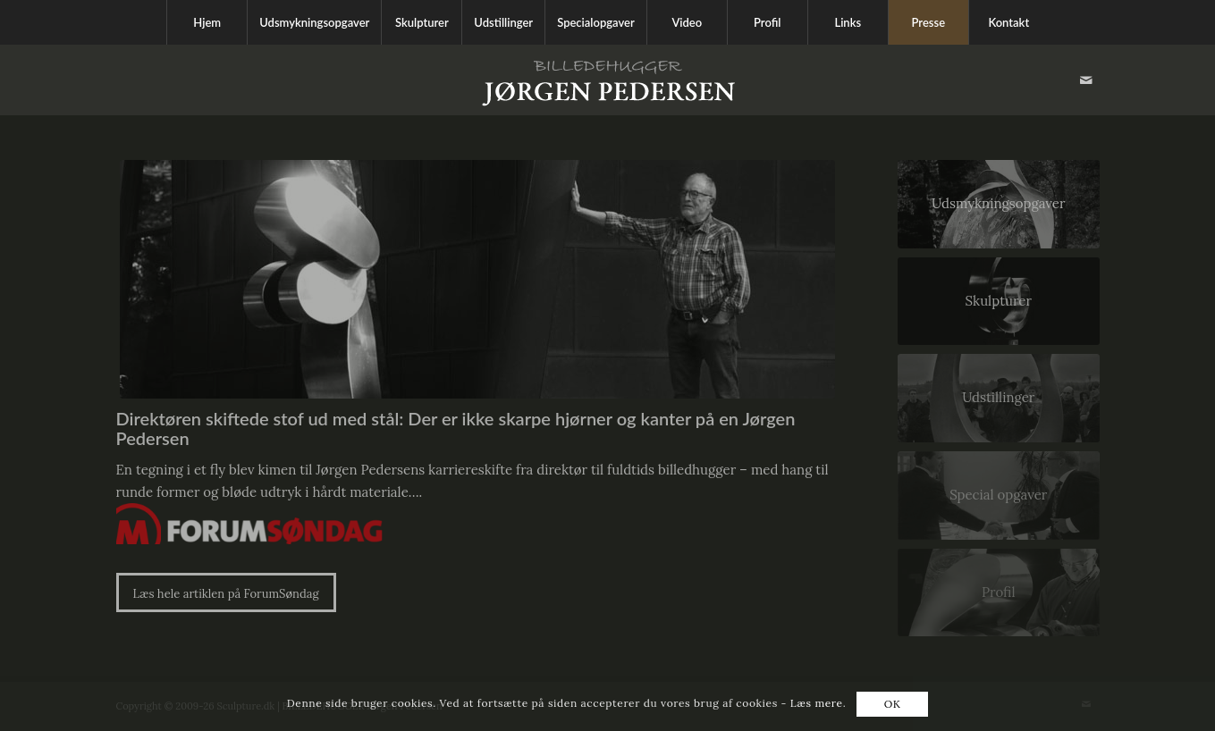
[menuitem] (206, 22)
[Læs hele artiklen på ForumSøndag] (226, 593)
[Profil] (999, 593)
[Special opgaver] (999, 495)
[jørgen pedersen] (477, 279)
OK (892, 703)
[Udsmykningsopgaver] (999, 204)
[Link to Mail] (1086, 80)
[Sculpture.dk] (608, 80)
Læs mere (816, 703)
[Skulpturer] (999, 301)
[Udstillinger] (999, 398)
